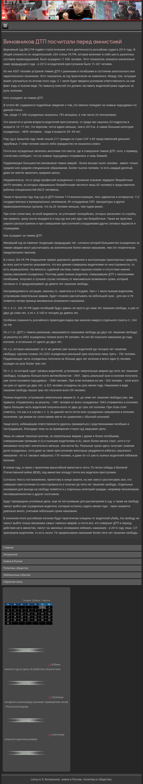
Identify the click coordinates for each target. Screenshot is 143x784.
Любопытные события (16, 575)
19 (22, 617)
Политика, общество (15, 568)
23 (49, 617)
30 (49, 620)
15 (42, 613)
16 (49, 613)
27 (28, 620)
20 (28, 617)
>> (50, 664)
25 (15, 620)
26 (22, 620)
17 (8, 617)
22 (42, 617)
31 (8, 623)
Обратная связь (13, 582)
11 (15, 613)
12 (22, 613)
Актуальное (10, 554)
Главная (8, 547)
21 (35, 617)
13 (28, 613)
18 (15, 617)
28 (35, 620)
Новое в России (12, 561)
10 (8, 613)
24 (8, 620)
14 (35, 613)
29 (42, 620)
